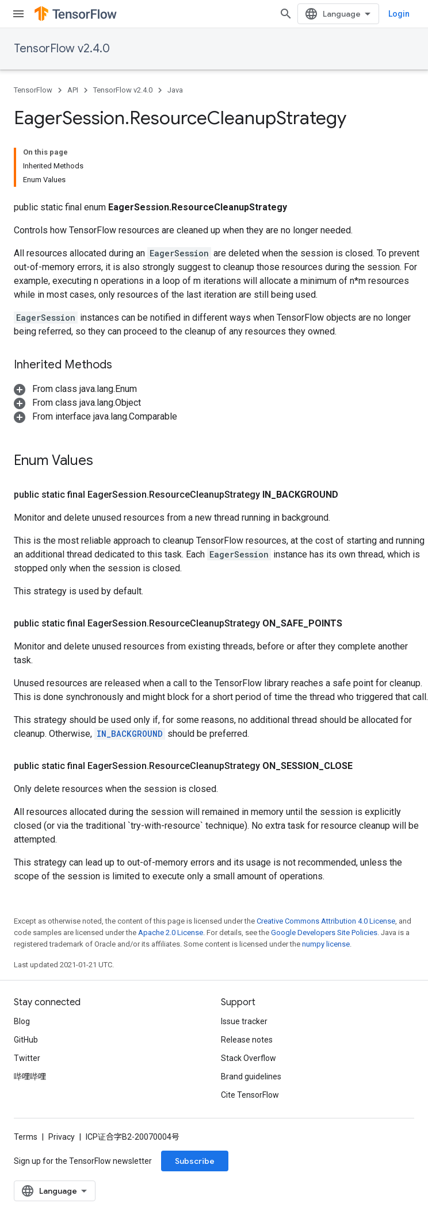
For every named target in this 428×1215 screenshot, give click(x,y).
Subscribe (195, 1161)
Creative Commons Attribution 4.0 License (326, 921)
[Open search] (286, 14)
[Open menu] (18, 14)
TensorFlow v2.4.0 (62, 48)
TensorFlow (33, 90)
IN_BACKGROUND (130, 733)
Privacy (61, 1136)
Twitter (27, 1058)
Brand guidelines (251, 1076)
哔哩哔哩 (30, 1076)
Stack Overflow (248, 1058)
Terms (25, 1136)
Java (175, 90)
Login (399, 13)
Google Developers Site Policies (324, 932)
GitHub (26, 1039)
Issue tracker (244, 1021)
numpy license (326, 944)
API (72, 90)
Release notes (247, 1039)
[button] (75, 388)
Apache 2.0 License (170, 932)
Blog (22, 1021)
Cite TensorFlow (250, 1094)
